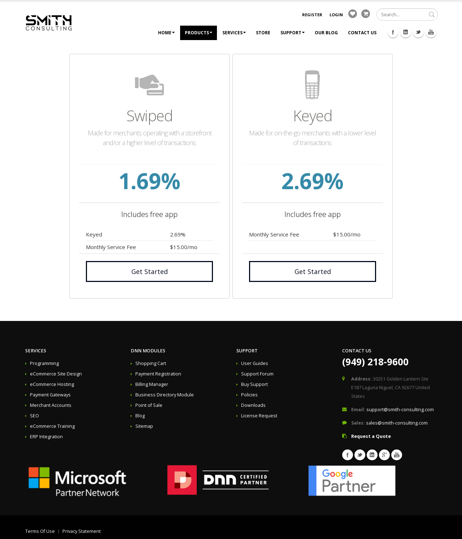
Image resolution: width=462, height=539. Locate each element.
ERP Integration (46, 437)
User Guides (254, 363)
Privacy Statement (81, 531)
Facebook (393, 32)
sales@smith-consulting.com (397, 423)
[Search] (407, 14)
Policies (249, 395)
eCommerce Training (52, 426)
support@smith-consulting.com (400, 410)
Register (312, 14)
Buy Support (254, 384)
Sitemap (144, 426)
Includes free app (149, 214)
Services (234, 33)
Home (166, 33)
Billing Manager (151, 384)
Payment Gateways (50, 395)
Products (198, 33)
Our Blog (326, 33)
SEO (34, 416)
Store (263, 33)
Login (336, 14)
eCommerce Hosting (52, 384)
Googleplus (384, 454)
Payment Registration (158, 374)
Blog (140, 416)
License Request (259, 416)
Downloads (253, 405)
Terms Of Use (40, 531)
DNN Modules (148, 351)
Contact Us (362, 33)
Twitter (418, 32)
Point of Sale (148, 405)
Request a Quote (371, 436)
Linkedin (405, 32)
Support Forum (257, 374)
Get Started (149, 271)
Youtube (431, 32)
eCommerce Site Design (56, 374)
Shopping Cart (150, 363)
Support (292, 33)
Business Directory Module (164, 395)
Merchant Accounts (50, 405)
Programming (44, 363)
